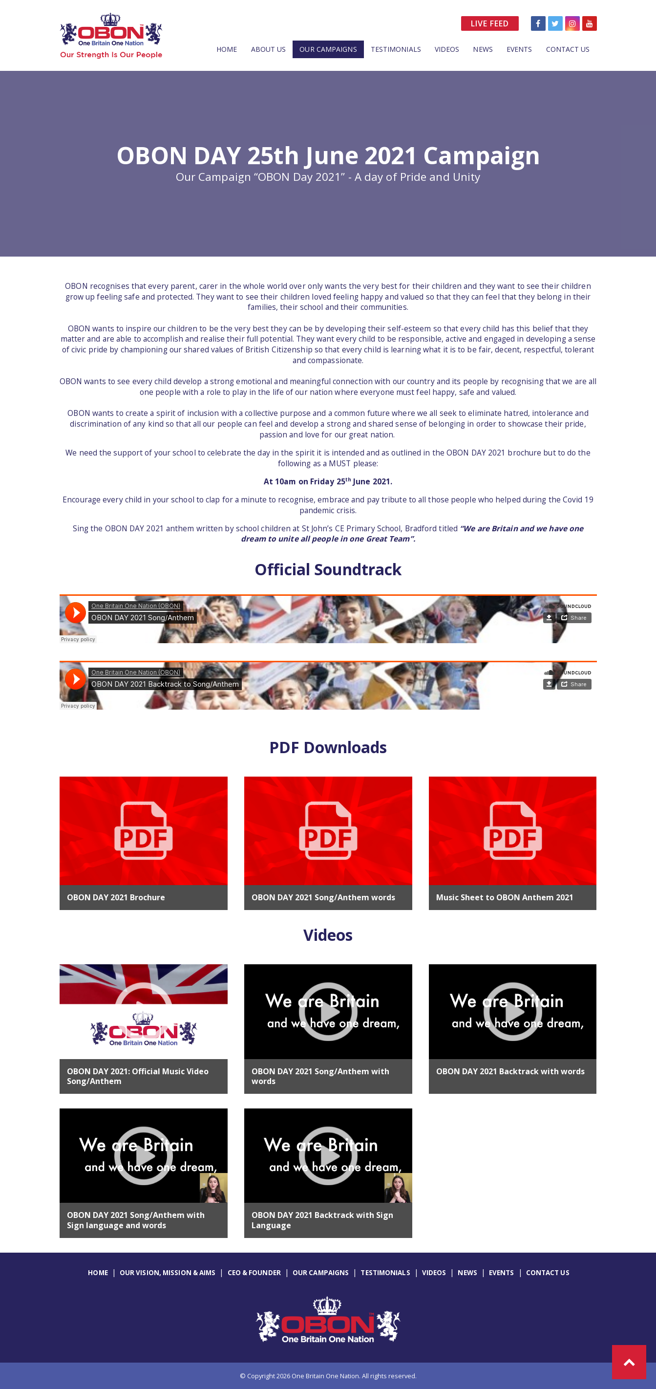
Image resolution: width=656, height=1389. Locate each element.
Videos (447, 49)
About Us (268, 49)
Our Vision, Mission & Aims (168, 1272)
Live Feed (490, 23)
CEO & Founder (254, 1272)
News (482, 49)
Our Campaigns (328, 49)
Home (226, 49)
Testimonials (396, 49)
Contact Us (568, 49)
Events (519, 49)
